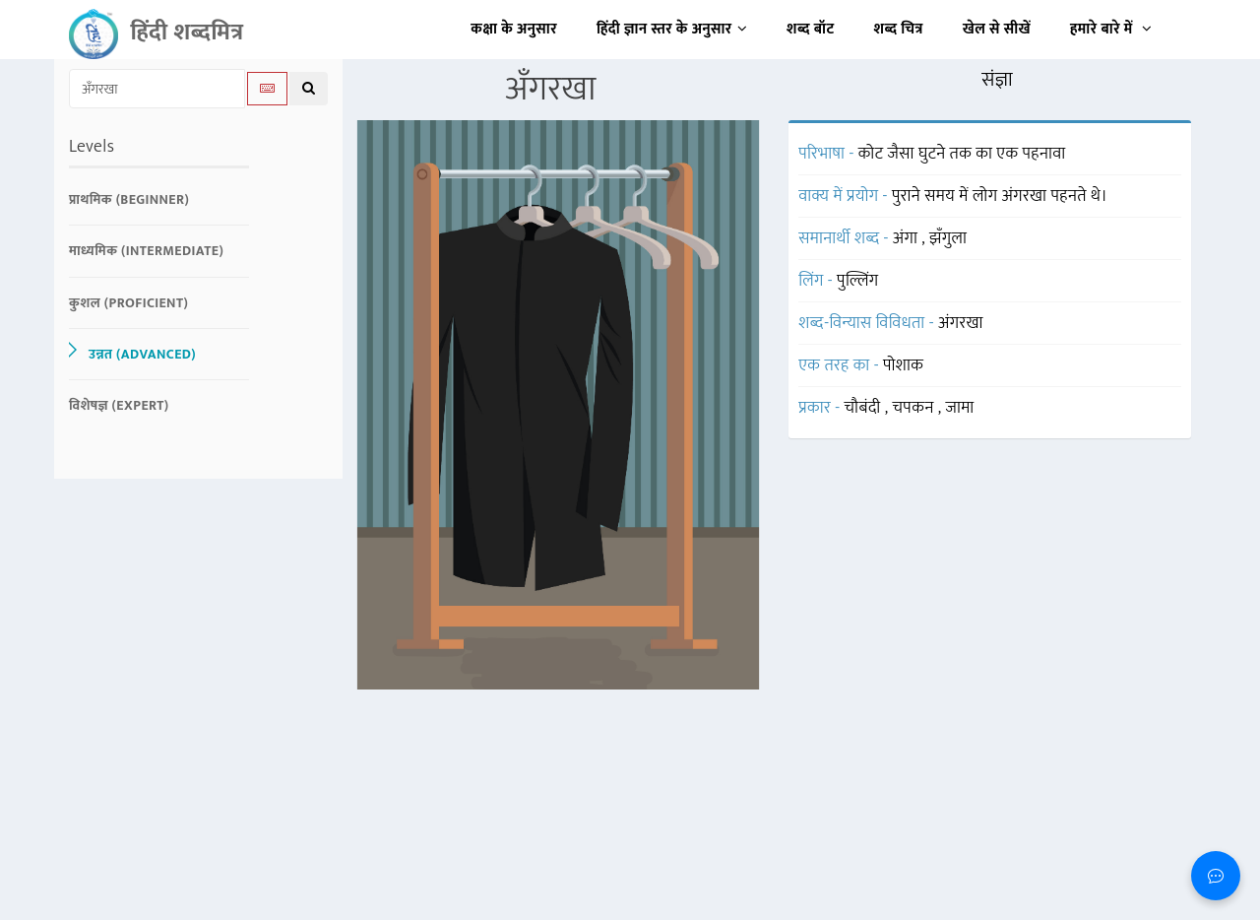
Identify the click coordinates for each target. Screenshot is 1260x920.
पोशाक (903, 365)
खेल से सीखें (997, 29)
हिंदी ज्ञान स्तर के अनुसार (672, 29)
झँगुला (948, 238)
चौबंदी (865, 408)
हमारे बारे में (1111, 29)
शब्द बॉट (811, 29)
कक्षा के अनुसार (514, 29)
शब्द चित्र (898, 29)
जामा (960, 408)
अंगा (907, 238)
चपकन (914, 408)
